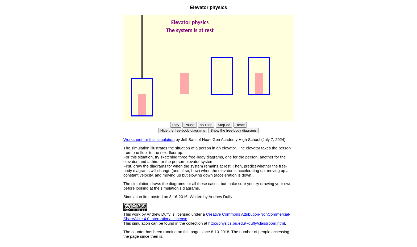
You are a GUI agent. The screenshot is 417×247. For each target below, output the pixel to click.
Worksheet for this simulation (148, 139)
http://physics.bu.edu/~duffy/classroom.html (246, 223)
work (136, 214)
